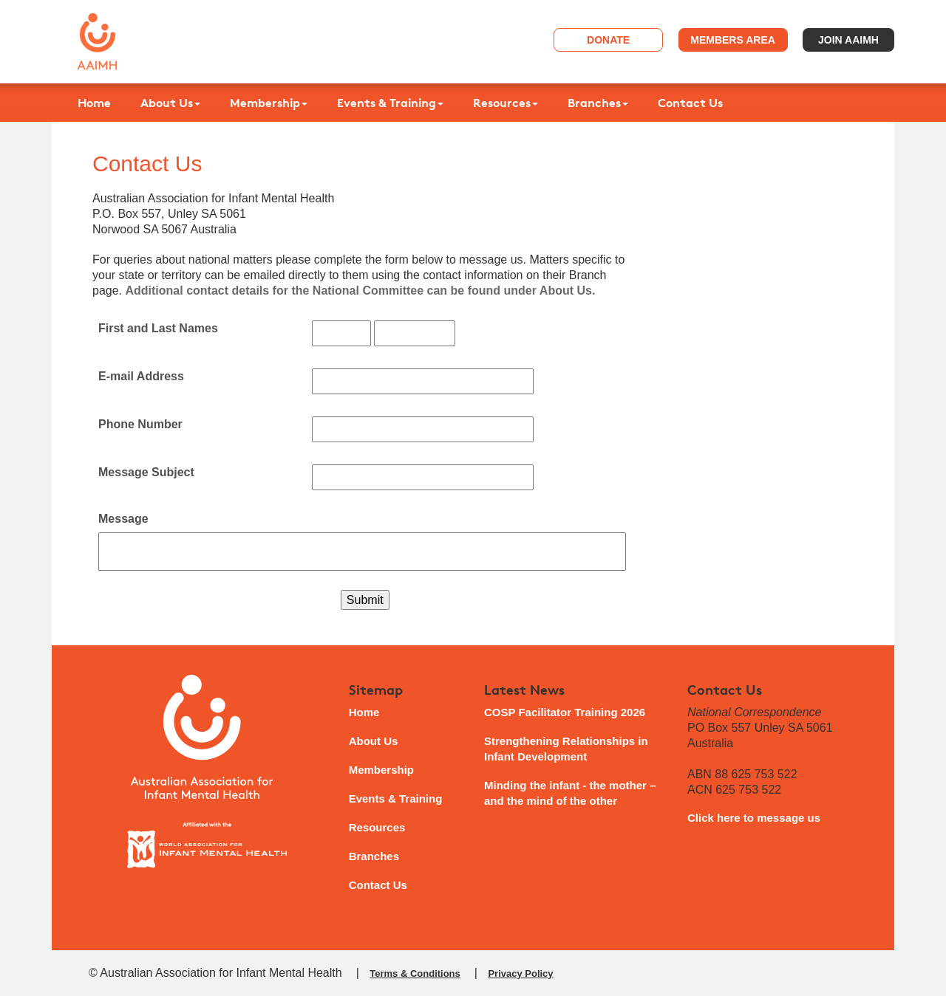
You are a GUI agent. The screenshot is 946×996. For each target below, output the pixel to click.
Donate (608, 40)
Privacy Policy (520, 973)
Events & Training (390, 102)
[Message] (362, 551)
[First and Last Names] (341, 333)
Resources (505, 102)
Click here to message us (753, 817)
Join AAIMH (848, 40)
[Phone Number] (423, 429)
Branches (598, 102)
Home (94, 102)
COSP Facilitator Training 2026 (564, 712)
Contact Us (690, 102)
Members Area (732, 40)
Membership (268, 102)
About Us (170, 102)
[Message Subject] (423, 477)
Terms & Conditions (415, 973)
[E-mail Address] (423, 381)
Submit (365, 600)
